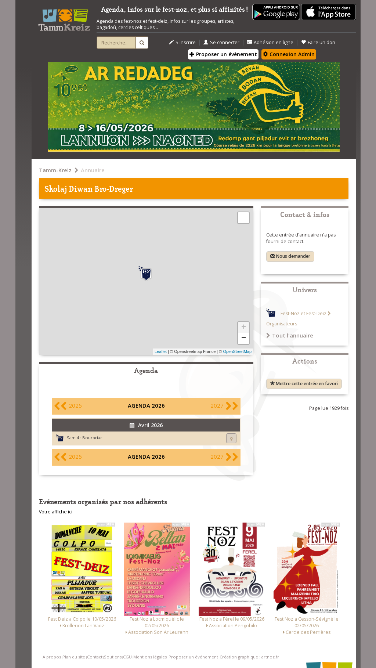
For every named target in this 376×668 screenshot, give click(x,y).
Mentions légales (150, 657)
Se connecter (221, 42)
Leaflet (161, 351)
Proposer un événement (193, 657)
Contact (94, 657)
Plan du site (73, 657)
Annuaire (93, 170)
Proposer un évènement (223, 54)
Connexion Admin (289, 54)
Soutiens (113, 657)
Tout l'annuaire (289, 335)
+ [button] (243, 327)
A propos (52, 657)
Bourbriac (92, 437)
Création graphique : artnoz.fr (249, 657)
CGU (127, 657)
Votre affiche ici (55, 512)
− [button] (243, 338)
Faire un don (318, 42)
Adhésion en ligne (270, 42)
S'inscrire (182, 42)
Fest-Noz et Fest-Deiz (303, 313)
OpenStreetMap (237, 351)
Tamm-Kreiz (55, 170)
